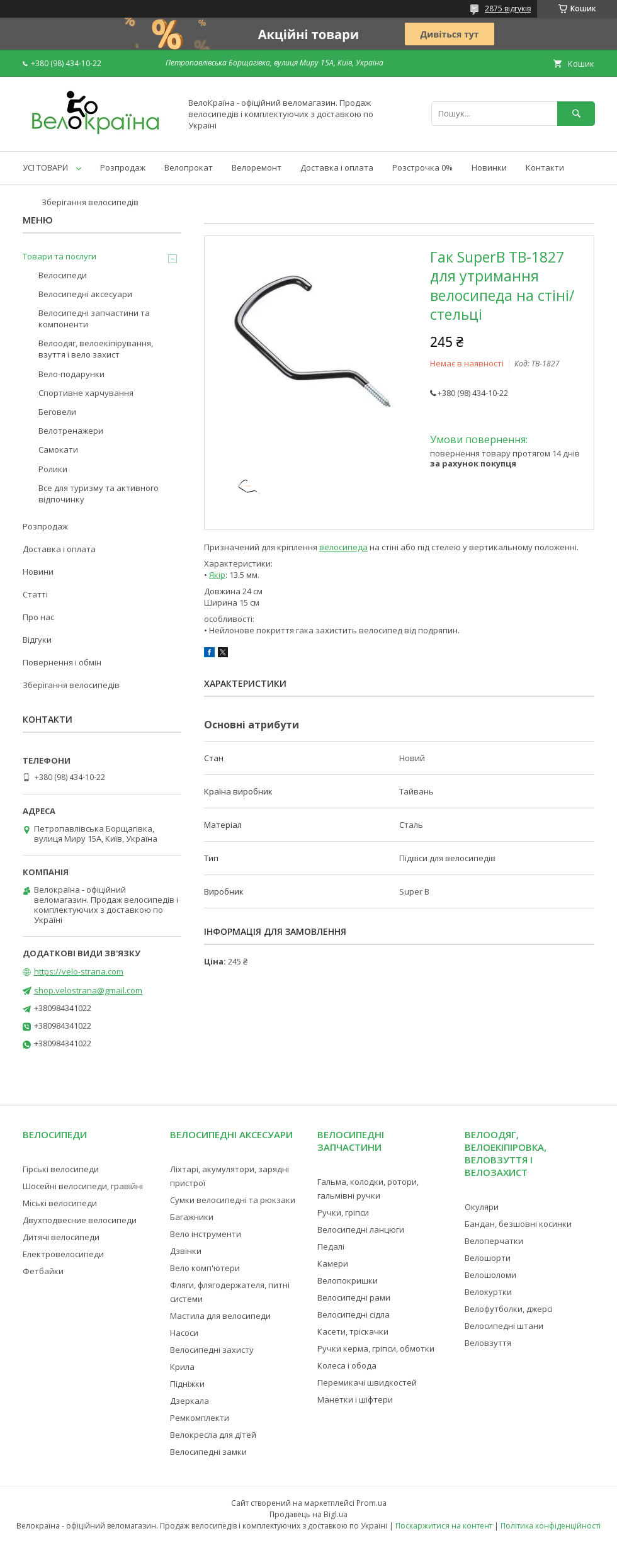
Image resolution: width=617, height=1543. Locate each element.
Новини (38, 571)
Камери (332, 1263)
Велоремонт (256, 167)
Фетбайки (43, 1271)
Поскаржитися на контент (443, 1525)
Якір (217, 574)
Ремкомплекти (199, 1417)
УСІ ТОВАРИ (45, 167)
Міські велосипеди (60, 1203)
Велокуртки (488, 1291)
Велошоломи (490, 1274)
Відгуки (37, 639)
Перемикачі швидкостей (367, 1382)
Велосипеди (62, 275)
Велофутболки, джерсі (509, 1308)
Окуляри (482, 1206)
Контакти (545, 167)
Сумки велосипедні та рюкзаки (232, 1200)
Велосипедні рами (353, 1297)
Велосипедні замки (208, 1451)
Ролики (52, 469)
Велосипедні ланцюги (360, 1229)
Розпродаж (122, 167)
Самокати (58, 449)
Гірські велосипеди (61, 1169)
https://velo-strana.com (78, 971)
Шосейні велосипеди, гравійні (83, 1186)
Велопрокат (188, 167)
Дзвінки (185, 1251)
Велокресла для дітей (213, 1434)
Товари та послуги (59, 256)
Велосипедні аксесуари (85, 294)
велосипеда (343, 547)
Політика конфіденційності (551, 1525)
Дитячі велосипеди (61, 1237)
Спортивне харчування (85, 392)
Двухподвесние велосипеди (80, 1220)
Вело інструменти (205, 1234)
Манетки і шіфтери (355, 1399)
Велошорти (488, 1257)
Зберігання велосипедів (90, 202)
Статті (35, 594)
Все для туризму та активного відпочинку (98, 493)
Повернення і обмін (62, 662)
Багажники (191, 1217)
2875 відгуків (508, 8)
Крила (182, 1366)
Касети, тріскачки (352, 1331)
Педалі (330, 1246)
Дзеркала (189, 1400)
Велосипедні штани (504, 1325)
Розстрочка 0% (422, 167)
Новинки (489, 167)
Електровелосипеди (63, 1254)
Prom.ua (371, 1503)
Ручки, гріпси (343, 1212)
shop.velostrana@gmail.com (88, 990)
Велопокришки (347, 1280)
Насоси (184, 1332)
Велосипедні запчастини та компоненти (94, 318)
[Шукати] (576, 113)
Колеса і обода (346, 1365)
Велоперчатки (494, 1240)
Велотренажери (70, 430)
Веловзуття (488, 1342)
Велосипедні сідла (353, 1314)
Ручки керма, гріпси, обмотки (375, 1348)
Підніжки (187, 1383)
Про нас (38, 617)
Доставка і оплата (336, 167)
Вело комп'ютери (205, 1268)
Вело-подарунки (71, 374)
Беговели (57, 411)
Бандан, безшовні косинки (518, 1223)
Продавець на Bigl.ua (308, 1514)
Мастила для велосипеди (220, 1315)
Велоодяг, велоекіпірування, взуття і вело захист (95, 348)
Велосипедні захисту (212, 1349)
